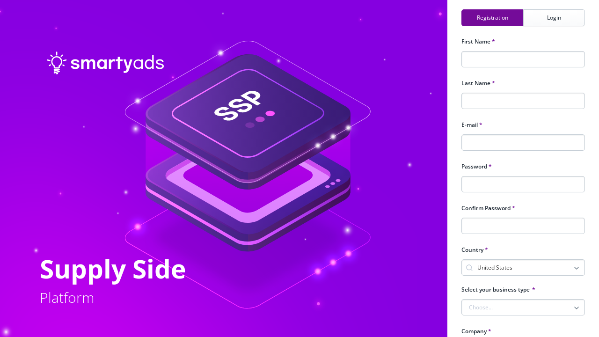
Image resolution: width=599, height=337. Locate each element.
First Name (478, 41)
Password (476, 166)
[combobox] (530, 266)
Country (474, 250)
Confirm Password (488, 208)
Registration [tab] (492, 18)
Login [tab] (554, 18)
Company (476, 331)
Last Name (478, 83)
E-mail (471, 125)
